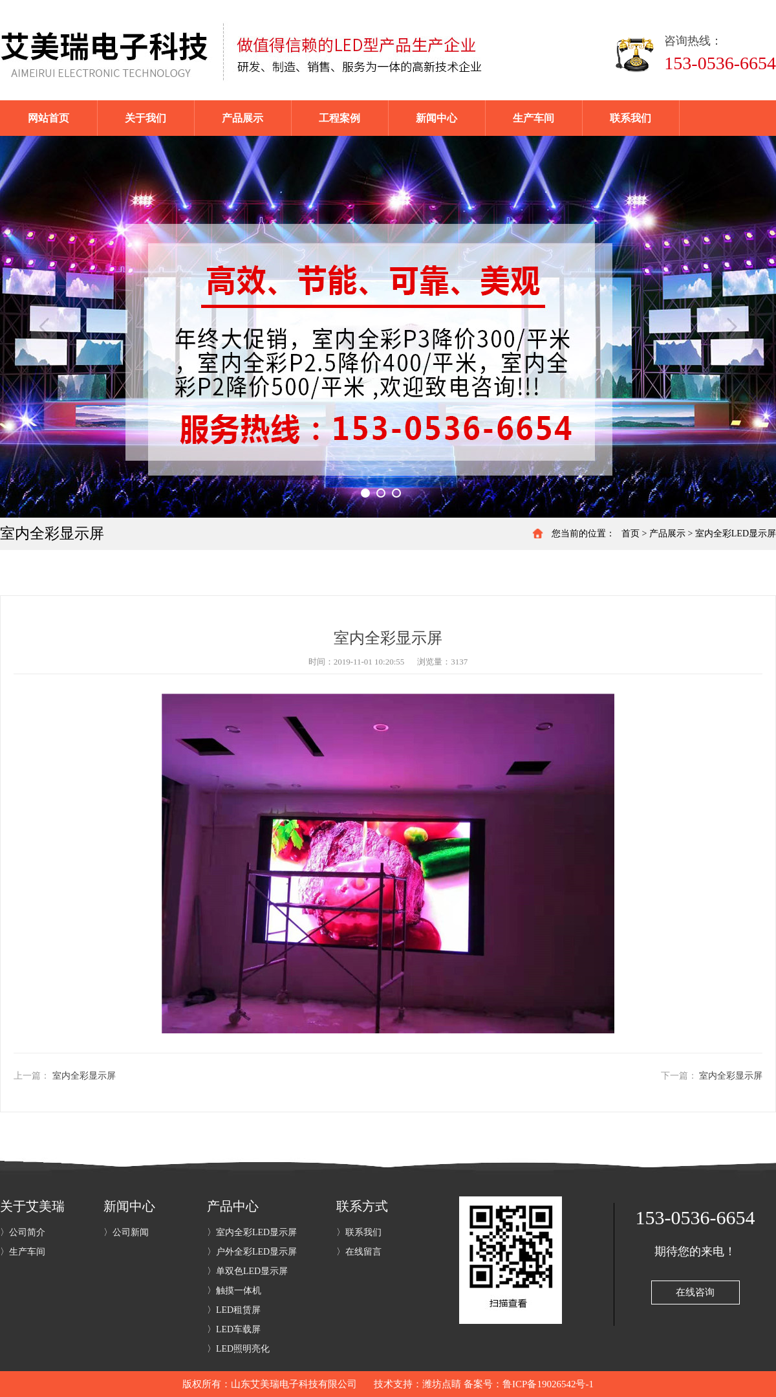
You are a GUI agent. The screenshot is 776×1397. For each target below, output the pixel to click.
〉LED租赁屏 (234, 1310)
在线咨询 (695, 1292)
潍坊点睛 (441, 1384)
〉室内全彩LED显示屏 (252, 1232)
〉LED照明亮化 (238, 1349)
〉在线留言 (359, 1252)
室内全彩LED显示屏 (735, 533)
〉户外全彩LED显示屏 (252, 1252)
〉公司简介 (22, 1232)
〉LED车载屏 (234, 1329)
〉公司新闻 (126, 1232)
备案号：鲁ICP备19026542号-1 (529, 1384)
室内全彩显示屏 (84, 1076)
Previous (44, 326)
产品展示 (667, 533)
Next (732, 326)
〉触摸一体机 (234, 1290)
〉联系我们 (359, 1232)
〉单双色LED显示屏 (247, 1271)
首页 (630, 533)
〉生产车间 (22, 1252)
